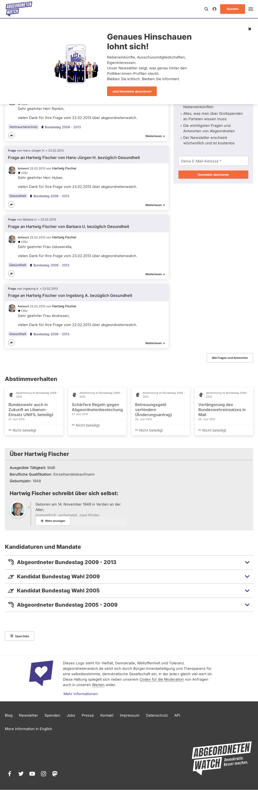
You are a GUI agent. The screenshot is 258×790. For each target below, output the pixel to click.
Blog (8, 715)
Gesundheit (17, 196)
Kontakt (106, 715)
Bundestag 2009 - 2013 (61, 127)
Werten (98, 685)
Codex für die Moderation (161, 679)
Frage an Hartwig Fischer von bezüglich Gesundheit (74, 157)
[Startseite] (19, 9)
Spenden (52, 715)
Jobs (71, 715)
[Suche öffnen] (206, 9)
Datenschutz (157, 715)
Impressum (129, 715)
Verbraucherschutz (23, 127)
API (177, 715)
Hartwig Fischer (64, 168)
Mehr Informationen (80, 694)
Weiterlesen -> (155, 136)
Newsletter (28, 715)
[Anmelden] (214, 9)
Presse (88, 715)
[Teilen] (11, 135)
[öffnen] (250, 9)
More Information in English (28, 729)
